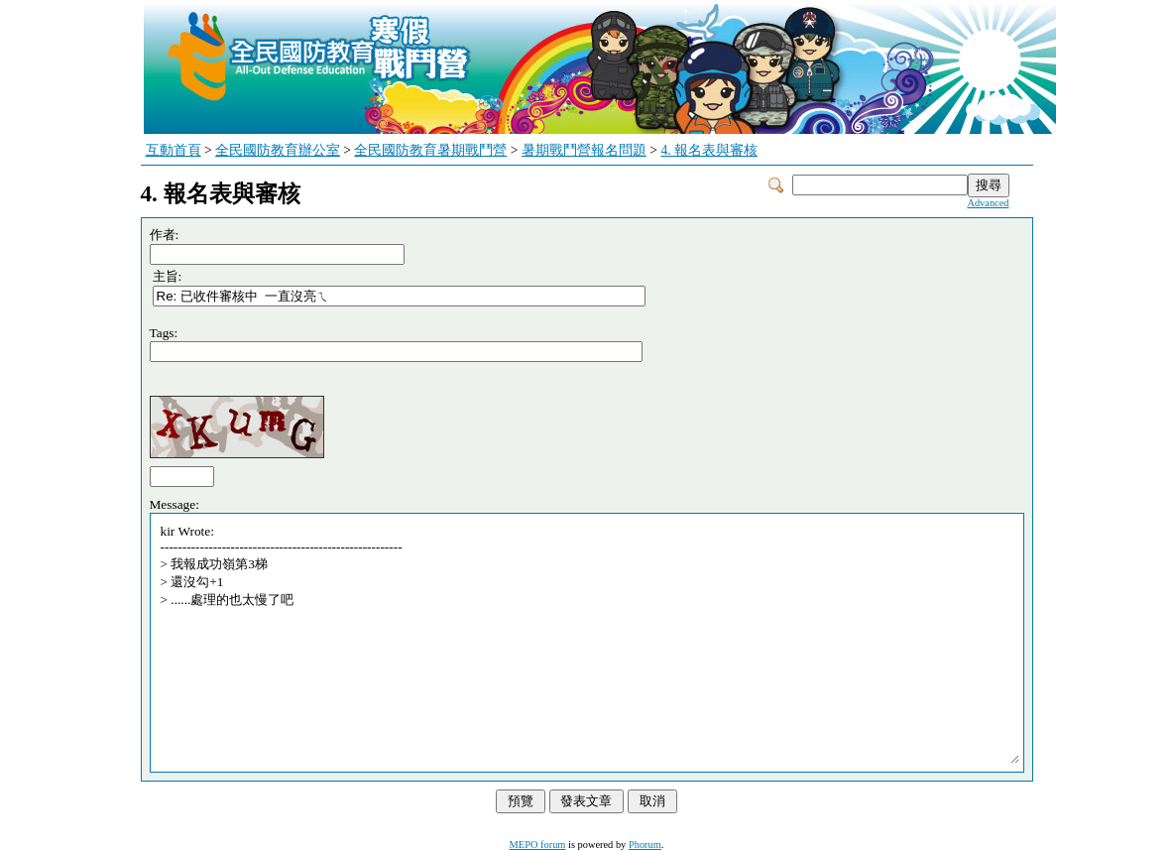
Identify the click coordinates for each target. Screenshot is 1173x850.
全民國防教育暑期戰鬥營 (430, 150)
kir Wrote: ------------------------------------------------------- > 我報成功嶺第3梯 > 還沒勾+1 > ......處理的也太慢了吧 (589, 643)
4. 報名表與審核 (709, 150)
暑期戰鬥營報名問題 (584, 150)
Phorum (645, 844)
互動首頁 (173, 150)
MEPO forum (538, 844)
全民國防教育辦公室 (277, 150)
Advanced (987, 202)
